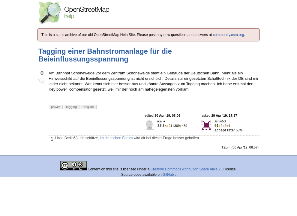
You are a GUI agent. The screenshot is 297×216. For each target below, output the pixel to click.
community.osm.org (228, 35)
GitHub (169, 174)
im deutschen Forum (116, 138)
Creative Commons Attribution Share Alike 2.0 (187, 169)
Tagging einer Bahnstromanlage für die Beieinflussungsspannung (105, 55)
